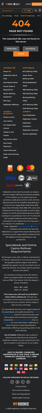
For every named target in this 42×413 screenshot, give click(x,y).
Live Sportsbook (24, 226)
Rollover (7, 323)
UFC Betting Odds (30, 105)
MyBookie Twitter (30, 119)
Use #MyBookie (29, 115)
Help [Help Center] (28, 11)
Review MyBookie (30, 134)
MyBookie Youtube (30, 130)
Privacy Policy (21, 386)
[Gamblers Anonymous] (32, 177)
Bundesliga (7, 16)
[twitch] (28, 382)
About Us (7, 71)
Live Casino (7, 121)
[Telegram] (17, 382)
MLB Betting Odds (30, 108)
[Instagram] (12, 382)
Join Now (37, 4)
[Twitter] (22, 382)
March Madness (28, 16)
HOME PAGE (11, 49)
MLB (16, 16)
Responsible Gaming (21, 398)
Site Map (6, 101)
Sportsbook (7, 11)
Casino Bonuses (9, 150)
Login (28, 4)
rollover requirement (22, 320)
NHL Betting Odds (30, 94)
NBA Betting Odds (30, 90)
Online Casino (9, 117)
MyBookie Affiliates (11, 105)
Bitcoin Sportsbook (32, 224)
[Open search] (36, 10)
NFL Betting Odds (30, 71)
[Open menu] (3, 4)
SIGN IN (21, 54)
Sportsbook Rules (10, 82)
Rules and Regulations (21, 394)
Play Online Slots (10, 139)
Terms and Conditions (21, 390)
